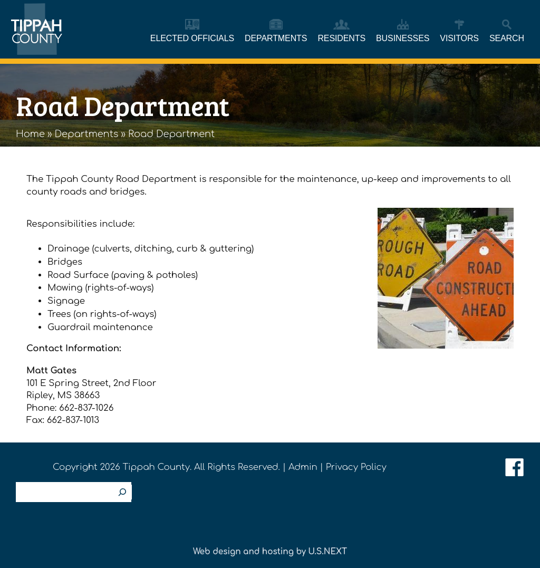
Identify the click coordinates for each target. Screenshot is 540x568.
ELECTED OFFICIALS (192, 38)
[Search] (122, 492)
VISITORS (459, 38)
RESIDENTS (341, 38)
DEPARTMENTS (276, 38)
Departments (87, 134)
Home (30, 134)
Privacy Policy (356, 467)
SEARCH (506, 38)
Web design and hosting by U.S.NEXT (270, 551)
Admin (302, 467)
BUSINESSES (402, 38)
